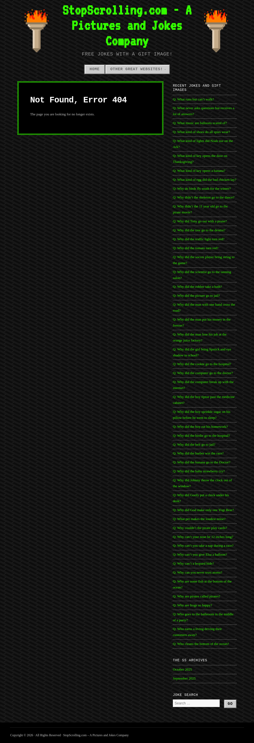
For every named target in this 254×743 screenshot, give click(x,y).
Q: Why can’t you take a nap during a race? (203, 546)
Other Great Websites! (136, 69)
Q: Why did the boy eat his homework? (200, 427)
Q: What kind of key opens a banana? (199, 171)
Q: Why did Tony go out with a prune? (200, 221)
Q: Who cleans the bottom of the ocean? (201, 644)
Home (94, 69)
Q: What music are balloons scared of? (200, 123)
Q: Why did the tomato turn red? (195, 248)
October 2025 (182, 669)
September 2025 (184, 678)
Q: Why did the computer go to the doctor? (203, 373)
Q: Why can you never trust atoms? (197, 572)
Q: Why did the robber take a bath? (197, 287)
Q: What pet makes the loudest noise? (199, 519)
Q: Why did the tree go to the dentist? (199, 230)
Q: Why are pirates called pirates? (196, 596)
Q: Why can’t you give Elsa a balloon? (200, 554)
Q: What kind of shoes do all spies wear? (201, 132)
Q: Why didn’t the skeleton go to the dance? (203, 197)
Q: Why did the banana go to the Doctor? (201, 462)
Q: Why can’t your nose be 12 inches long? (203, 537)
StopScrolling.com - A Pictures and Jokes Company (126, 25)
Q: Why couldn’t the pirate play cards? (200, 528)
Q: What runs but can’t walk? (193, 99)
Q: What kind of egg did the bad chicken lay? (204, 180)
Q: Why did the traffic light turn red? (198, 239)
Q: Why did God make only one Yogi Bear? (203, 510)
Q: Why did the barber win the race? (198, 453)
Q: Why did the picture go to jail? (196, 296)
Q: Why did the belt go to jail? (194, 444)
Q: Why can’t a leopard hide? (193, 563)
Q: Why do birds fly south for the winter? (202, 189)
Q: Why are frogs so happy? (192, 605)
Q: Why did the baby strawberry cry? (199, 471)
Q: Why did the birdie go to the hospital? (201, 436)
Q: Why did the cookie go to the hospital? (202, 364)
